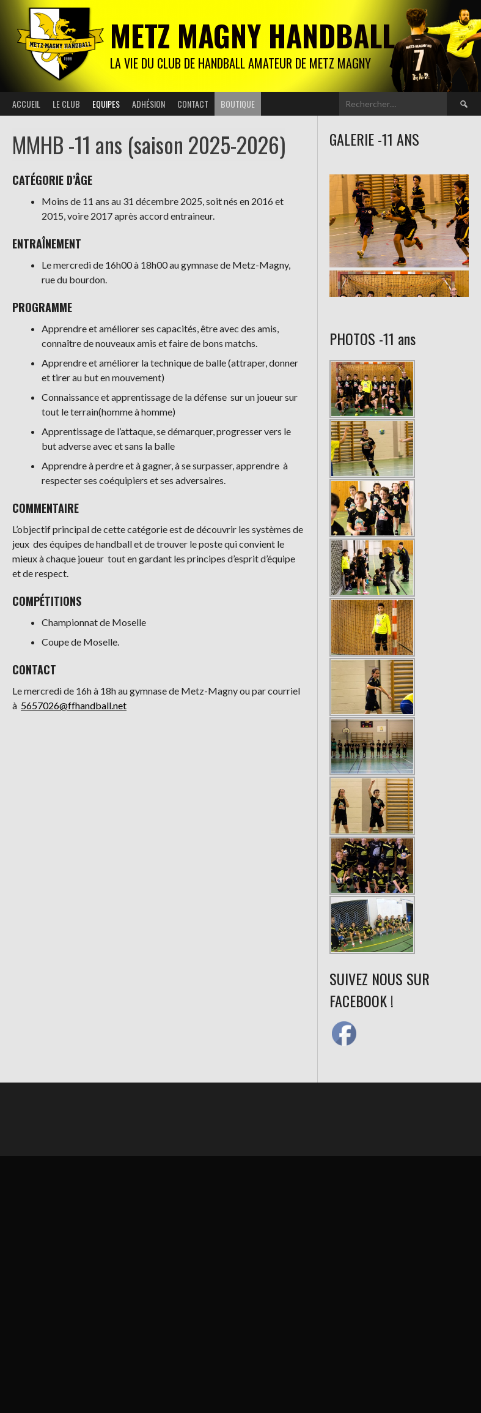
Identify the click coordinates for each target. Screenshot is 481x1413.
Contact (192, 103)
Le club (66, 103)
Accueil (26, 103)
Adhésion (148, 103)
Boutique (238, 103)
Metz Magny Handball (252, 35)
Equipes (106, 103)
